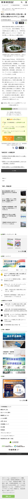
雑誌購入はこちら (5, 415)
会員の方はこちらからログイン (19, 138)
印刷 (21, 22)
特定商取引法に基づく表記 (7, 438)
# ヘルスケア (5, 5)
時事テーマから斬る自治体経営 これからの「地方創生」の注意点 (14, 162)
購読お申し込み (4, 409)
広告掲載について (5, 424)
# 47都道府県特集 (15, 5)
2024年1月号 (24, 19)
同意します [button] (8, 496)
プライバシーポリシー (6, 432)
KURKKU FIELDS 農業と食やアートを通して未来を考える (14, 157)
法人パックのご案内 (5, 412)
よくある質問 (4, 418)
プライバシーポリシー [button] (8, 492)
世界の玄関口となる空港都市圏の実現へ (13, 167)
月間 (26, 270)
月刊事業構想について (6, 406)
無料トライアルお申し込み (8, 138)
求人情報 (3, 427)
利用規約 (3, 430)
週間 (21, 270)
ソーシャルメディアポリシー (7, 435)
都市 (4, 180)
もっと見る (14, 170)
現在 (17, 270)
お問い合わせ (4, 421)
